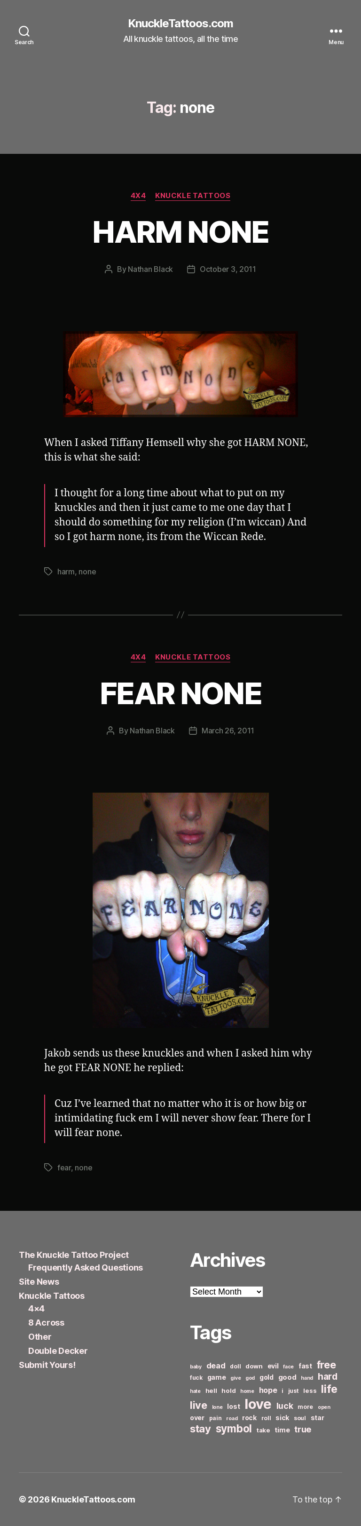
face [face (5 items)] (288, 1367)
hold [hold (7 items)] (228, 1390)
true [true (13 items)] (302, 1429)
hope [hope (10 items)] (268, 1390)
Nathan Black (150, 269)
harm (66, 571)
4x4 (138, 195)
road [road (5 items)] (231, 1418)
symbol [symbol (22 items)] (234, 1428)
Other (40, 1337)
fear (64, 1167)
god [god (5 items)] (250, 1378)
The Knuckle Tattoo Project (74, 1255)
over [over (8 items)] (197, 1418)
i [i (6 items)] (282, 1390)
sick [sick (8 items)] (282, 1418)
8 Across (46, 1322)
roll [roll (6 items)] (266, 1418)
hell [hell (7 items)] (211, 1390)
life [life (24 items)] (329, 1389)
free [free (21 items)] (326, 1365)
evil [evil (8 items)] (273, 1366)
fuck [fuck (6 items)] (196, 1377)
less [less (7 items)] (309, 1390)
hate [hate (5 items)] (195, 1391)
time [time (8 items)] (282, 1430)
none (87, 571)
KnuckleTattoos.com (180, 23)
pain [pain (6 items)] (215, 1418)
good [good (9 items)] (287, 1377)
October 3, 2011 (228, 269)
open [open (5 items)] (324, 1407)
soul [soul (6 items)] (300, 1418)
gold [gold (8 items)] (266, 1377)
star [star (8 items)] (317, 1418)
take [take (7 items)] (263, 1430)
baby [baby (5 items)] (196, 1367)
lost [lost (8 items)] (233, 1406)
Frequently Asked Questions (85, 1267)
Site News (39, 1282)
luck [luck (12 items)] (284, 1406)
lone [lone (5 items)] (217, 1407)
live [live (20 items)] (198, 1405)
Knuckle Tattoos (192, 195)
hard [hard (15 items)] (327, 1376)
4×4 (36, 1308)
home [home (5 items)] (247, 1391)
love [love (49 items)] (258, 1404)
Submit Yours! (47, 1365)
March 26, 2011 (228, 730)
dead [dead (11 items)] (216, 1365)
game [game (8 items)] (216, 1377)
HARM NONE (180, 232)
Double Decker (58, 1351)
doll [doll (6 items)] (235, 1366)
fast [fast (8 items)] (305, 1366)
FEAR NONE (180, 693)
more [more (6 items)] (305, 1406)
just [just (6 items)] (293, 1390)
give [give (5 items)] (235, 1378)
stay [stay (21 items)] (200, 1429)
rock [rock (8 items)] (249, 1418)
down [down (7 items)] (254, 1366)
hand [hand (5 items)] (307, 1378)
